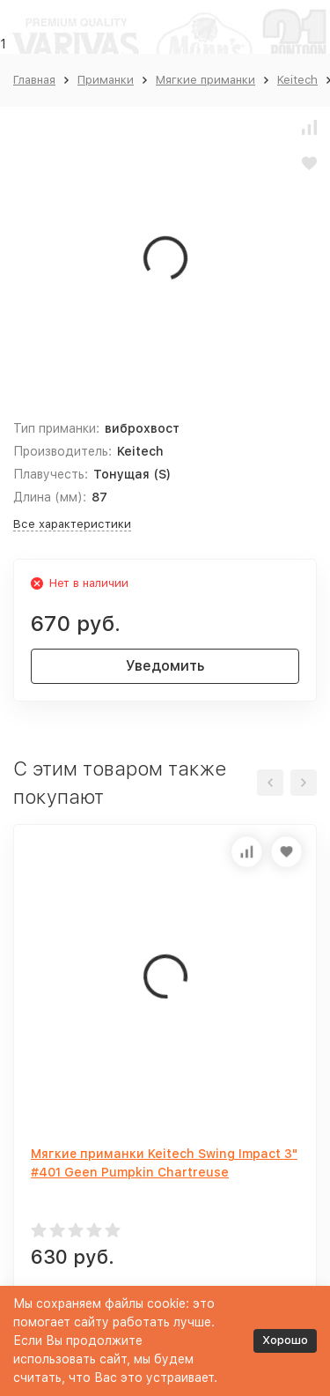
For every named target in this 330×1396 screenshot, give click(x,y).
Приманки (105, 79)
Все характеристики (72, 524)
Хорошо (285, 1340)
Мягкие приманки (205, 79)
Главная (34, 79)
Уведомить (165, 665)
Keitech (297, 79)
